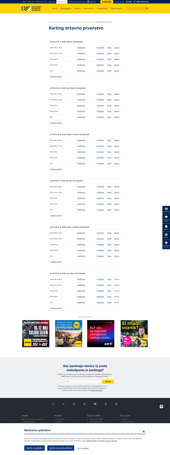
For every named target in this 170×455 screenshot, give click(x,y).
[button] (146, 8)
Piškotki (124, 419)
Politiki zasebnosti (96, 390)
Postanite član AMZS (96, 419)
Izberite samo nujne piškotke (60, 448)
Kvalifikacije (81, 47)
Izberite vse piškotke (34, 448)
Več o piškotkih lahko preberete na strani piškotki (99, 441)
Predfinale (100, 47)
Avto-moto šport (54, 22)
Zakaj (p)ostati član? (95, 422)
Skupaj (116, 47)
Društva (59, 422)
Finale (109, 47)
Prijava (108, 382)
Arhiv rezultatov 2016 (89, 22)
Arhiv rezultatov (75, 22)
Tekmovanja (65, 22)
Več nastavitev (83, 448)
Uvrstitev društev (56, 76)
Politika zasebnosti (128, 422)
